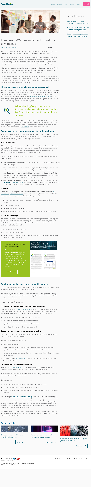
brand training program (25, 309)
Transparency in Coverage (26, 463)
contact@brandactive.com (7, 460)
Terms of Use (4, 463)
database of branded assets (16, 367)
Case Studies (68, 459)
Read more (22, 442)
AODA (9, 463)
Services (52, 4)
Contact (81, 459)
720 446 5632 (6, 459)
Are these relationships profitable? (13, 182)
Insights (78, 4)
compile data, (25, 127)
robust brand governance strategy (22, 397)
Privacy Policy (15, 463)
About (65, 4)
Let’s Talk (86, 4)
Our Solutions (58, 459)
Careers (71, 4)
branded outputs (21, 358)
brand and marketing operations (40, 97)
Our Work (59, 4)
